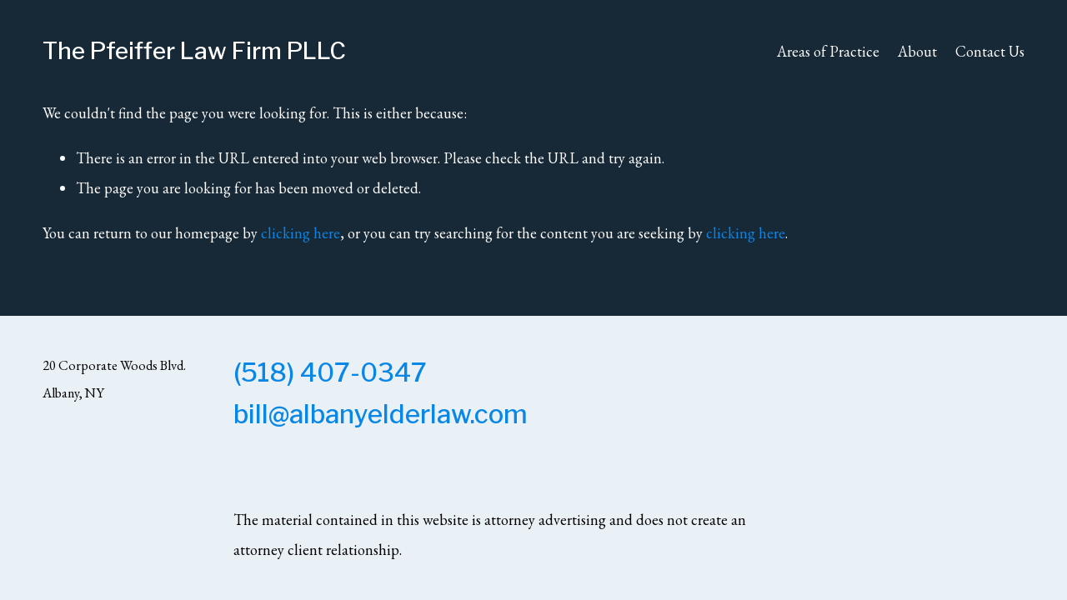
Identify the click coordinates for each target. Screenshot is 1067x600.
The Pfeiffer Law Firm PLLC (194, 51)
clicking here (300, 232)
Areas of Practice (828, 51)
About (917, 51)
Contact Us (989, 51)
